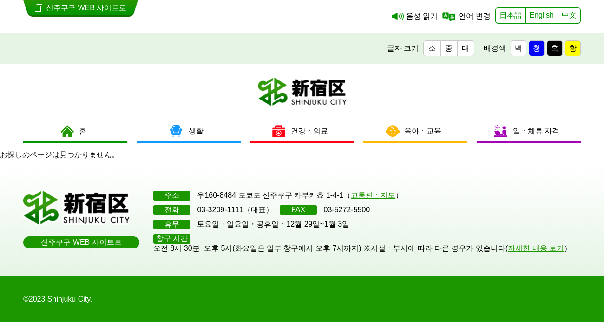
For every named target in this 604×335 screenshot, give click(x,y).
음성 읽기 (422, 16)
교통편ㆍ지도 (373, 195)
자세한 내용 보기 (536, 248)
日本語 (510, 15)
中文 (569, 15)
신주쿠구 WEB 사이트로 (81, 242)
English (542, 15)
